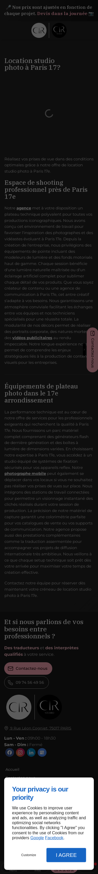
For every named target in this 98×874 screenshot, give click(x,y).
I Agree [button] (66, 855)
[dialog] (49, 823)
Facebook (54, 838)
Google (37, 838)
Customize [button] (28, 855)
